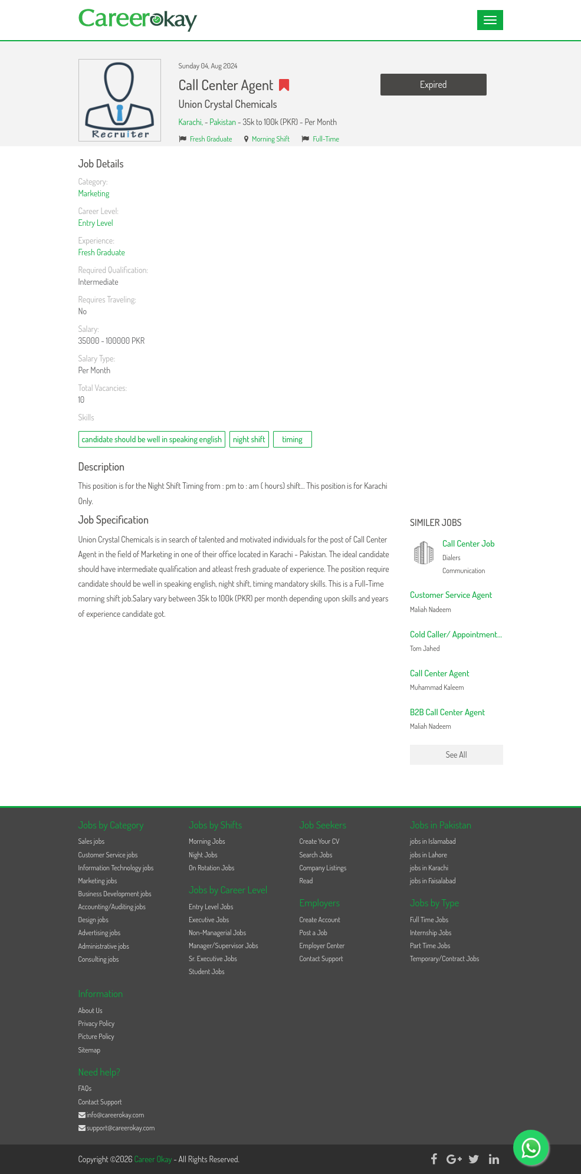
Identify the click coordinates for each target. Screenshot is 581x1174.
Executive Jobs (209, 919)
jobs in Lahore (428, 854)
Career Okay (153, 1159)
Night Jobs (203, 854)
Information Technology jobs (116, 867)
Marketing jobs (97, 880)
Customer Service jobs (108, 854)
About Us (90, 1010)
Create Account (320, 919)
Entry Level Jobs (211, 906)
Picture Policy (96, 1036)
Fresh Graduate (211, 138)
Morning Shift (271, 138)
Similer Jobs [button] (436, 523)
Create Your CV (320, 841)
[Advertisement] (456, 335)
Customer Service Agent (451, 594)
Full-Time (326, 138)
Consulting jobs (98, 959)
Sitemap (89, 1049)
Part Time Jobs (430, 945)
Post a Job (313, 932)
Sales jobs (91, 841)
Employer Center (322, 945)
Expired (433, 84)
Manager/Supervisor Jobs (223, 945)
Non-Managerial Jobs (217, 932)
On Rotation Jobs (211, 867)
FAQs (85, 1088)
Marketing (94, 193)
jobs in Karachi (429, 867)
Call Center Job (468, 543)
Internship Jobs (430, 932)
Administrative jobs (103, 946)
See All (456, 754)
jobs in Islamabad (433, 841)
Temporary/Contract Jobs (445, 958)
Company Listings (323, 867)
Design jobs (93, 919)
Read (306, 880)
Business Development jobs (115, 893)
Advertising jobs (99, 932)
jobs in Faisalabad (432, 880)
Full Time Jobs (429, 919)
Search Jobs (316, 854)
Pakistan (222, 122)
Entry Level (95, 223)
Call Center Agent (440, 673)
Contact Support (321, 958)
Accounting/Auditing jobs (112, 906)
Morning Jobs (207, 841)
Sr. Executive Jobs (213, 958)
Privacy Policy (96, 1023)
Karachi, (192, 122)
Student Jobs (207, 971)
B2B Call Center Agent (447, 712)
